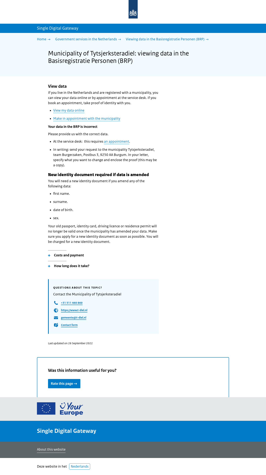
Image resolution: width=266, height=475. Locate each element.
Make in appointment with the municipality (86, 118)
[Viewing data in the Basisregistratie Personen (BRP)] (168, 39)
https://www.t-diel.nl (74, 310)
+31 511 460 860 (72, 302)
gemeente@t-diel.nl (73, 317)
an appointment (116, 141)
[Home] (44, 39)
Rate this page (64, 383)
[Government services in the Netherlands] (89, 39)
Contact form (69, 325)
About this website (51, 449)
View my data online (68, 110)
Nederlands (79, 466)
